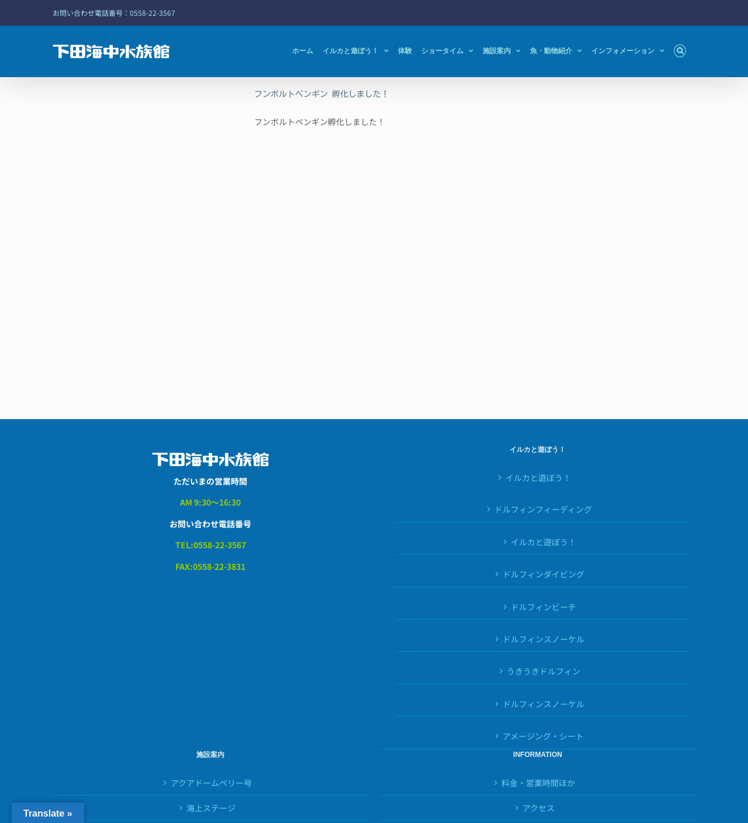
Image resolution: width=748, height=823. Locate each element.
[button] (680, 50)
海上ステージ (211, 808)
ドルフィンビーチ (543, 607)
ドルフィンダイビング (543, 574)
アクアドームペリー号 (211, 783)
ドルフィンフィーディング (543, 509)
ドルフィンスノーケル (543, 639)
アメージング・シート (543, 736)
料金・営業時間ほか (538, 783)
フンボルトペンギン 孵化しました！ (321, 94)
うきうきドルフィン (543, 671)
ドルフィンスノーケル (543, 704)
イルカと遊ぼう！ (538, 477)
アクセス (538, 808)
